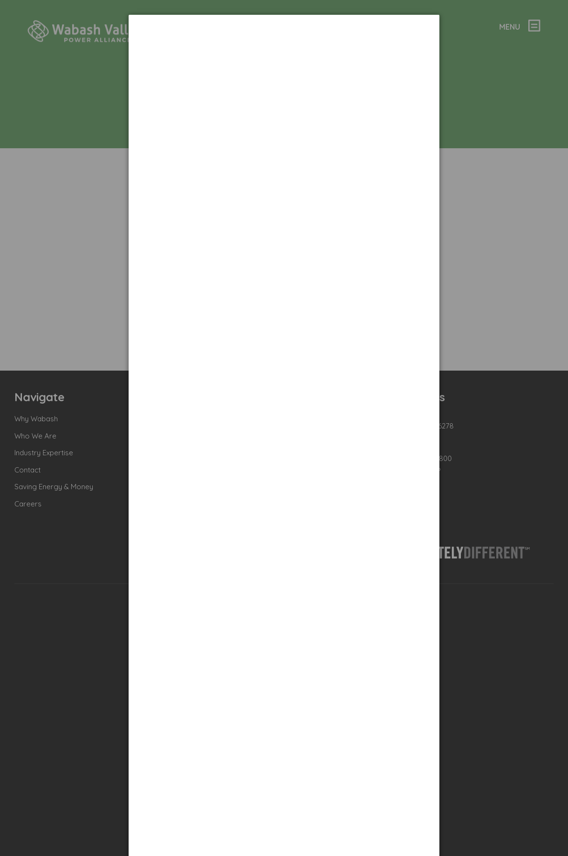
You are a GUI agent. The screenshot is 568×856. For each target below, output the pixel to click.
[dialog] (284, 50)
